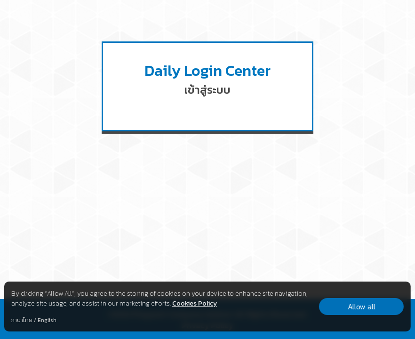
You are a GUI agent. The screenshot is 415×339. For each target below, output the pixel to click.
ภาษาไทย (21, 320)
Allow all (361, 306)
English (47, 320)
